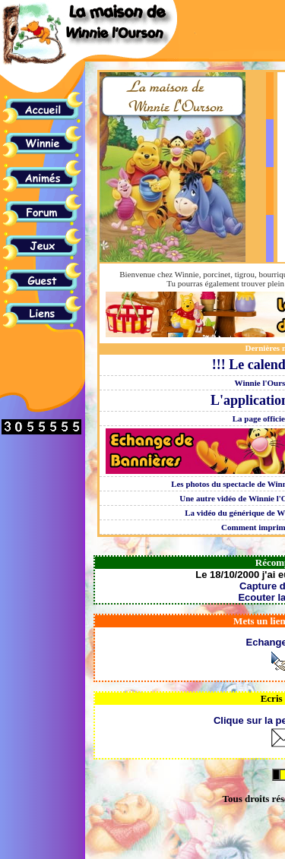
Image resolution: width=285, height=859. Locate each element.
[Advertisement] (235, 54)
